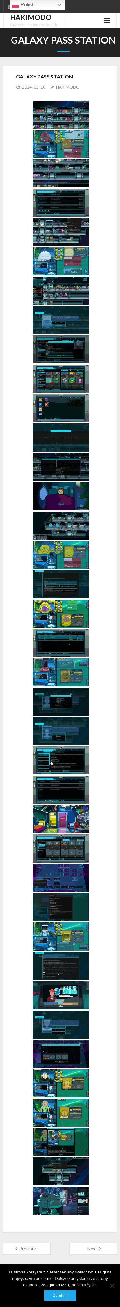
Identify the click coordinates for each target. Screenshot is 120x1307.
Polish (23, 5)
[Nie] (112, 1285)
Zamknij (60, 1295)
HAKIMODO (68, 87)
